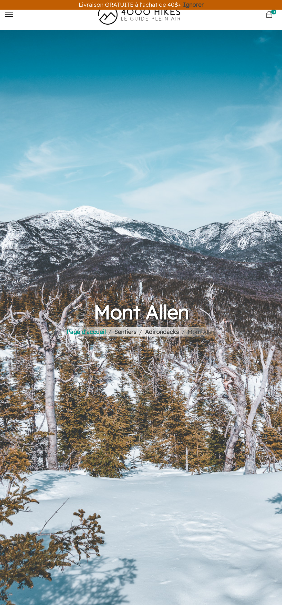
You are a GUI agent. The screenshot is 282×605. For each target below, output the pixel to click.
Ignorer (193, 4)
